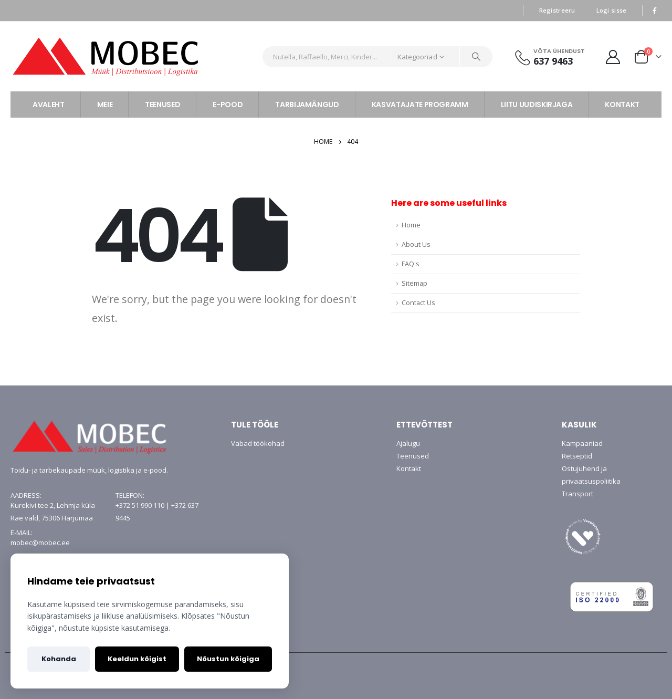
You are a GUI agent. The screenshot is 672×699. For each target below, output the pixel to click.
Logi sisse (611, 10)
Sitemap (414, 283)
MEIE (105, 104)
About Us (416, 244)
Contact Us (418, 302)
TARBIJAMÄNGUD (307, 104)
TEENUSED (162, 104)
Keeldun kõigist (137, 659)
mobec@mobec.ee (40, 542)
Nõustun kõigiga (228, 659)
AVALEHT (49, 104)
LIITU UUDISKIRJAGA (537, 104)
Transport (577, 493)
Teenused (412, 456)
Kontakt (408, 468)
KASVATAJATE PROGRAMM (420, 104)
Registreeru (557, 10)
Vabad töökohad (258, 443)
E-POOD (228, 104)
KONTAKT (622, 104)
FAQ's (410, 263)
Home (411, 225)
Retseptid (577, 456)
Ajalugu (408, 443)
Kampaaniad (582, 443)
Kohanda (58, 659)
